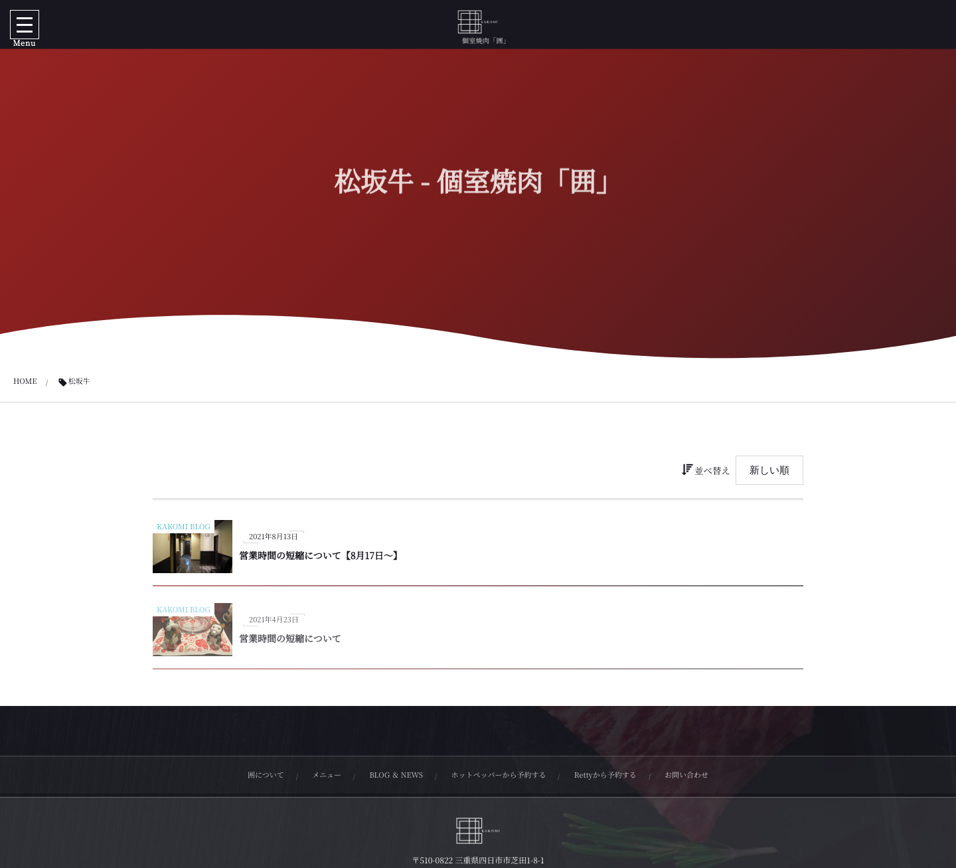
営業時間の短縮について (290, 642)
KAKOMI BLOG (183, 526)
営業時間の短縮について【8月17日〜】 (320, 556)
